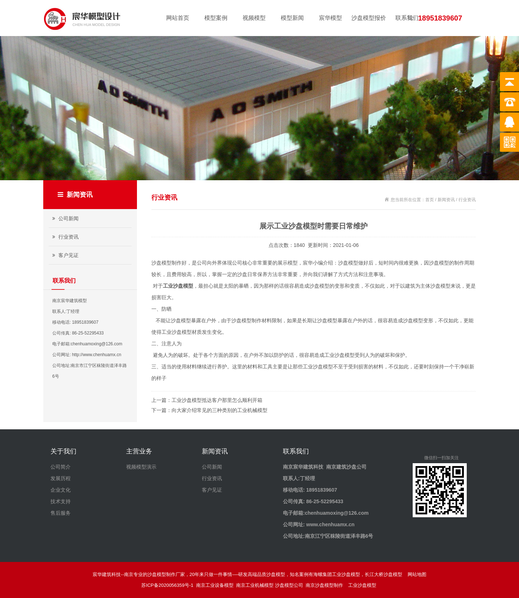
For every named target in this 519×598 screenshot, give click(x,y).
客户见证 (64, 255)
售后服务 (60, 513)
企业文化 (60, 490)
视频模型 (254, 18)
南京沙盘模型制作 (326, 585)
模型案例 (215, 18)
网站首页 (177, 18)
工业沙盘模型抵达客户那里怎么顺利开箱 (217, 400)
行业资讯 (64, 237)
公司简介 (60, 467)
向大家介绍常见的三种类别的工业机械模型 (219, 410)
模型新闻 (292, 18)
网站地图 (417, 574)
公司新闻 (64, 218)
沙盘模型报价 (368, 18)
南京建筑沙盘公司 (346, 467)
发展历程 (60, 478)
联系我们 (406, 18)
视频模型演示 (141, 467)
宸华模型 (330, 18)
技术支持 (60, 501)
